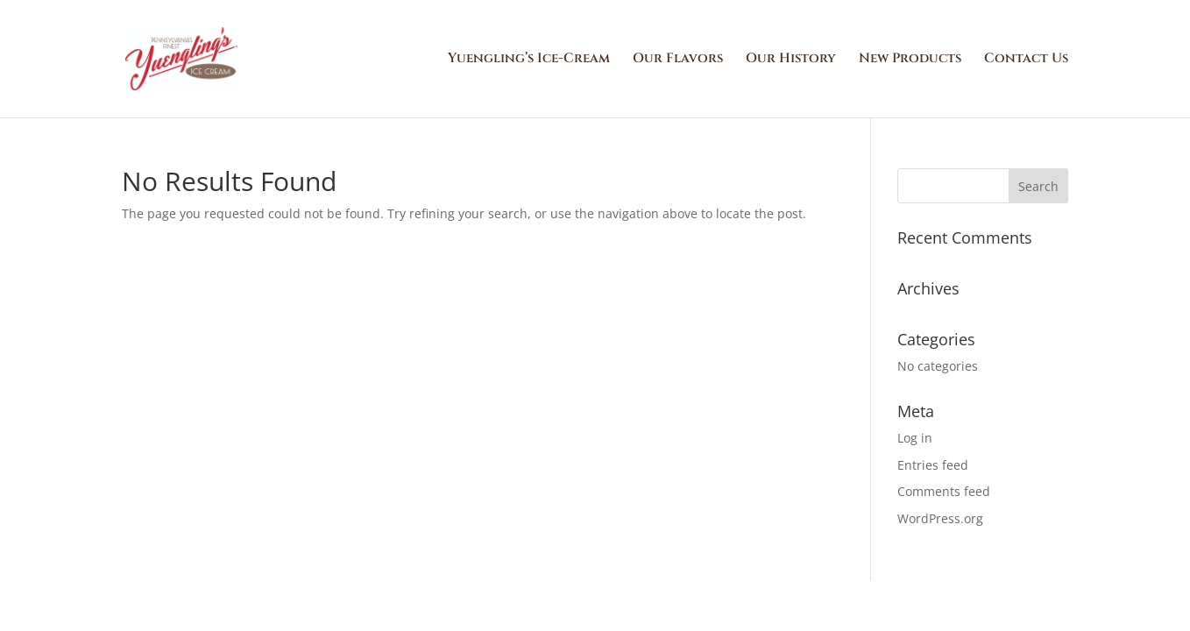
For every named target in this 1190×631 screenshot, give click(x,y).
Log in (914, 437)
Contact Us (1026, 60)
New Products (910, 60)
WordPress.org (940, 518)
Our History (791, 60)
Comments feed (943, 491)
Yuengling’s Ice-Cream (529, 60)
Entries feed (932, 465)
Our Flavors (678, 60)
